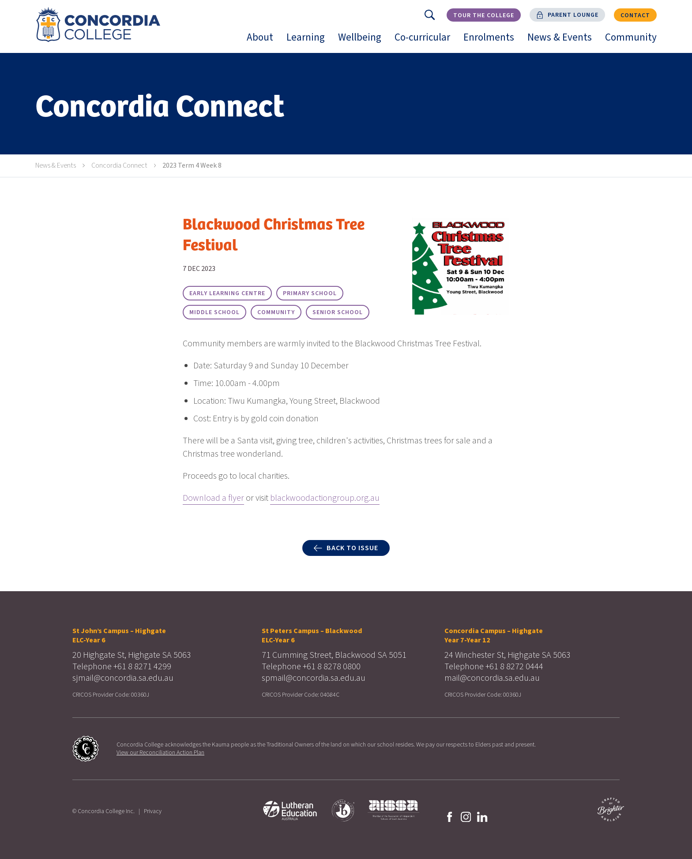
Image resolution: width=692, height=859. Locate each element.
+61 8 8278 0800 (332, 666)
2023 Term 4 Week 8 (192, 165)
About (263, 41)
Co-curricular (426, 41)
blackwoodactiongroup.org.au (325, 498)
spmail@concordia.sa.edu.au (313, 678)
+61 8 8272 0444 (514, 666)
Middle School (214, 312)
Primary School (310, 293)
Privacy (153, 811)
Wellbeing (363, 41)
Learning (308, 41)
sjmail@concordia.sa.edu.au (122, 678)
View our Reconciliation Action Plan (160, 752)
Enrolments (492, 41)
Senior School (337, 312)
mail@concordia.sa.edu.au (492, 678)
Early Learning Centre (227, 293)
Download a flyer (213, 498)
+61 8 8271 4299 (142, 666)
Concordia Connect (119, 165)
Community (634, 41)
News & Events (562, 41)
